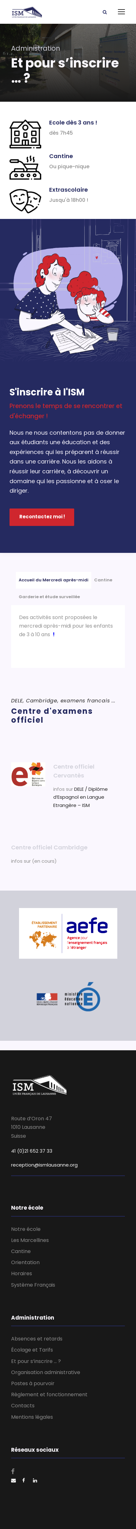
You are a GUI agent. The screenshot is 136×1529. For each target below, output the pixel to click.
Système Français (33, 1285)
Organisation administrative (45, 1372)
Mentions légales (32, 1417)
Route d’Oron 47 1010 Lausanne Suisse (31, 1127)
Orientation (25, 1262)
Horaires (21, 1273)
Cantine (21, 1251)
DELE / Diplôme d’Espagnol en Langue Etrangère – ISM (80, 797)
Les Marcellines (30, 1240)
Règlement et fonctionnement (49, 1394)
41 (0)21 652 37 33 (31, 1151)
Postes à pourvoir (33, 1383)
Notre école (26, 1229)
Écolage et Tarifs (32, 1349)
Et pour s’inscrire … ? (36, 1361)
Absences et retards (36, 1338)
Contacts (23, 1405)
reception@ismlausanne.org (44, 1164)
